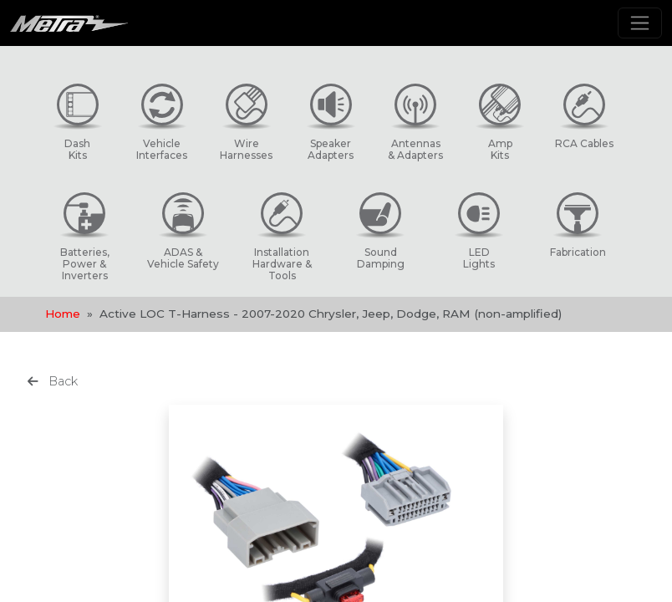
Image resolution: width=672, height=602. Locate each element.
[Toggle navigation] (640, 23)
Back (53, 381)
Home (62, 313)
